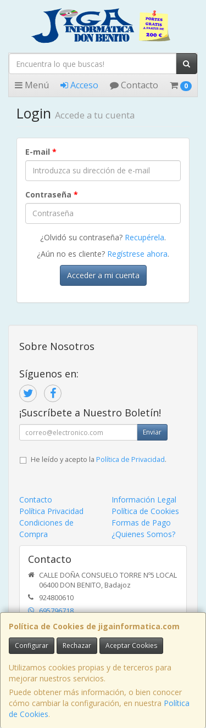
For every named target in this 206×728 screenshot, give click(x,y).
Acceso (79, 85)
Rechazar (77, 645)
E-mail (41, 151)
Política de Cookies (145, 511)
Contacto (134, 85)
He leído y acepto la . (98, 459)
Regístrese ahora (137, 254)
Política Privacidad (51, 511)
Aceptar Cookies (131, 645)
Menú (32, 85)
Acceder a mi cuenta (103, 275)
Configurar (31, 645)
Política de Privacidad (130, 459)
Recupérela (144, 237)
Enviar (152, 432)
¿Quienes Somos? (143, 534)
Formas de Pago (141, 522)
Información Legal (144, 499)
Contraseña (51, 194)
